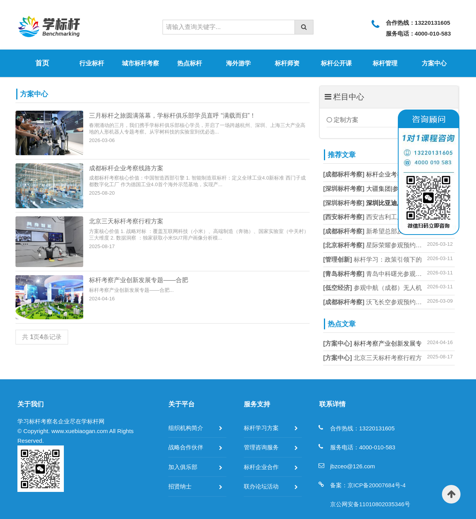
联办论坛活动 (261, 486)
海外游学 (238, 63)
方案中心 (434, 63)
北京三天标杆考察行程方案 (126, 221)
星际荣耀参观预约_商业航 (380, 245)
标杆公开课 (336, 63)
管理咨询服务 (261, 447)
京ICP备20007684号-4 (377, 485)
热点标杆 (189, 63)
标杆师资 (287, 63)
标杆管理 (385, 63)
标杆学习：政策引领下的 (372, 259)
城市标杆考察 (140, 63)
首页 (42, 63)
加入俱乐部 (182, 467)
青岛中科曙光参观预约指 (378, 274)
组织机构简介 (185, 428)
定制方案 (342, 120)
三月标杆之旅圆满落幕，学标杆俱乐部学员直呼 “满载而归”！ (172, 115)
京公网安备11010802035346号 (370, 504)
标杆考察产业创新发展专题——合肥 (138, 280)
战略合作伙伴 (185, 447)
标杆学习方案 (261, 428)
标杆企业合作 (261, 467)
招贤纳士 (180, 486)
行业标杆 (91, 63)
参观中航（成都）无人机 (372, 287)
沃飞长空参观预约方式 (375, 302)
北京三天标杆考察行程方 (372, 358)
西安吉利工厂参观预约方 (378, 217)
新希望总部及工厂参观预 (378, 231)
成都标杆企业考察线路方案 (126, 168)
